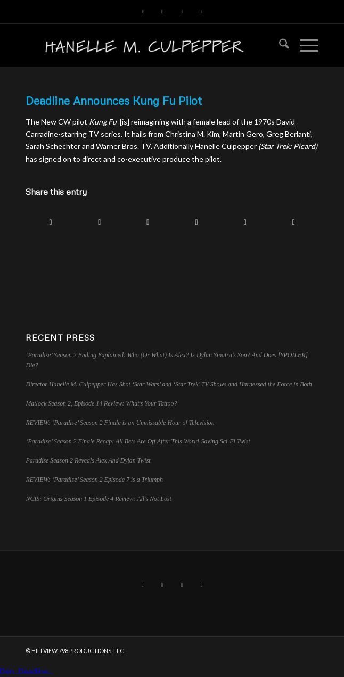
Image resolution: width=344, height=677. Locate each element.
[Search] (278, 45)
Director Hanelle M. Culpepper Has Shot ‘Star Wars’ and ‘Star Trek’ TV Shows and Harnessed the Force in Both (169, 384)
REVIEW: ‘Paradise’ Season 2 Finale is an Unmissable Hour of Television (120, 422)
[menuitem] (278, 45)
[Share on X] (100, 222)
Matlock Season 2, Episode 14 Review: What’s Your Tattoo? (101, 403)
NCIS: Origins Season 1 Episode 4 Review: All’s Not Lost (98, 498)
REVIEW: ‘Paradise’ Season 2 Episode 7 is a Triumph (94, 479)
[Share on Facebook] (50, 222)
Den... (9, 670)
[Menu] (303, 45)
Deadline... (36, 670)
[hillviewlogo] (142, 45)
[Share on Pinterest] (148, 222)
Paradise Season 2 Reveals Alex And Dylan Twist (88, 460)
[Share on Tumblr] (245, 222)
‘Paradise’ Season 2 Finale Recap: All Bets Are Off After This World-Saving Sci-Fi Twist (138, 441)
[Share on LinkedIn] (196, 222)
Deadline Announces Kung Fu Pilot (114, 101)
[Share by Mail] (293, 222)
